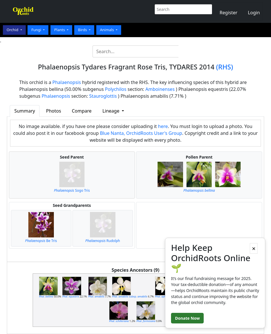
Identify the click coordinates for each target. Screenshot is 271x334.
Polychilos (115, 89)
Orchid (13, 29)
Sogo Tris (72, 190)
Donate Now (187, 318)
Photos (53, 111)
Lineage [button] (111, 111)
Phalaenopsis (66, 82)
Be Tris (41, 240)
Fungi (36, 29)
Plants (60, 29)
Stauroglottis (103, 96)
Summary (24, 111)
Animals (107, 29)
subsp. (129, 296)
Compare (82, 111)
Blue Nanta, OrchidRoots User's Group (141, 133)
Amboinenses (160, 89)
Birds (83, 29)
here (163, 126)
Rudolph (102, 240)
